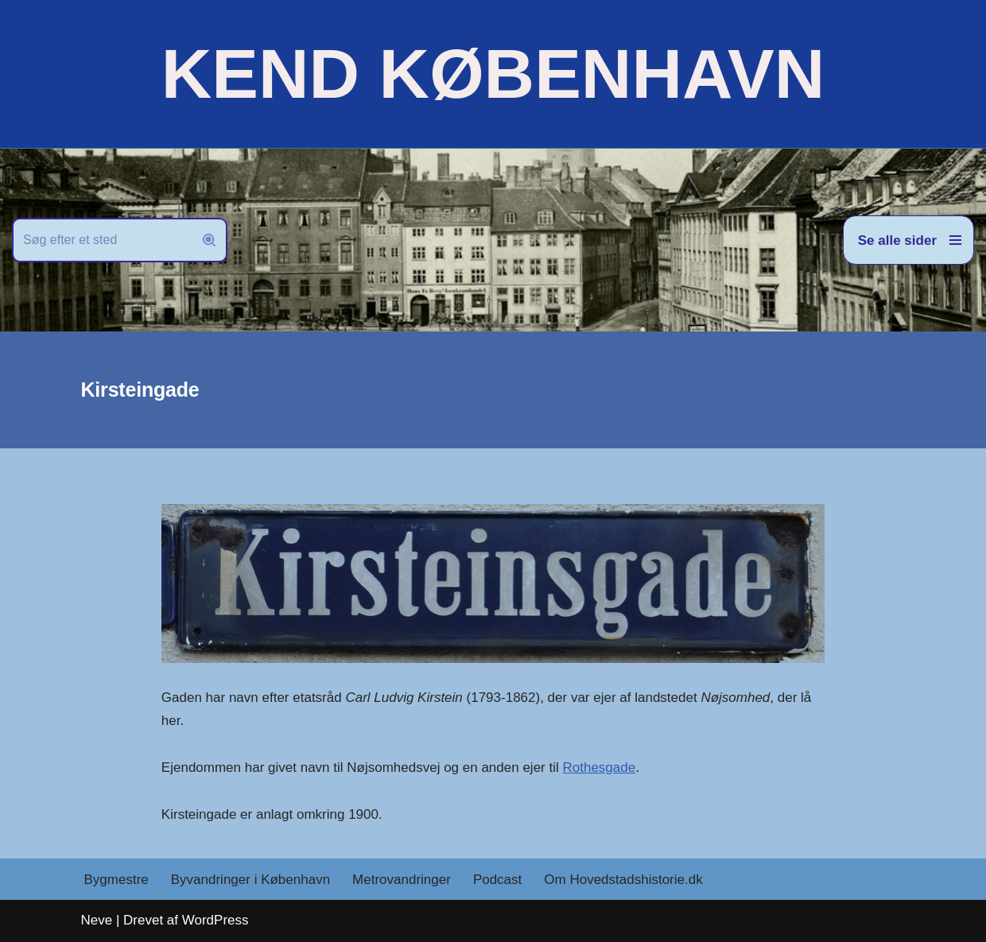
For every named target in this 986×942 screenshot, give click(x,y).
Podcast (497, 879)
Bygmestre (116, 879)
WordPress (215, 920)
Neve (97, 920)
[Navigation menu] (908, 240)
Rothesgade (598, 767)
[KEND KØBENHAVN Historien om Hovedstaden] (493, 74)
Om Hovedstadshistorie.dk (623, 879)
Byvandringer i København (250, 879)
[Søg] (102, 240)
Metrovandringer (401, 879)
